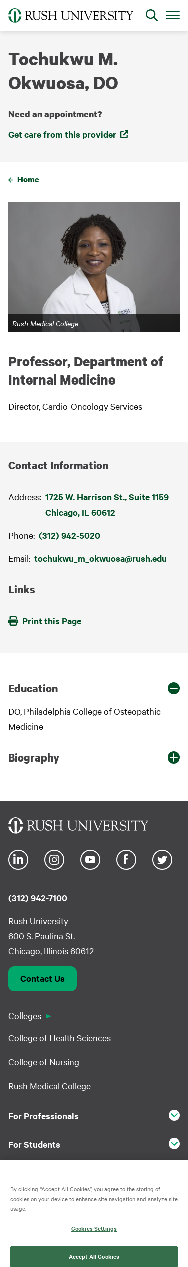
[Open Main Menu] (173, 14)
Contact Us (42, 978)
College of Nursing (43, 1061)
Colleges (24, 1015)
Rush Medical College (49, 1085)
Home (28, 179)
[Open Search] (152, 15)
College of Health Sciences (59, 1037)
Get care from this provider (62, 134)
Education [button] (33, 688)
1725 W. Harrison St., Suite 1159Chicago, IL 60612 (107, 504)
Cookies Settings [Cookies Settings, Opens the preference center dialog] (94, 1234)
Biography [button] (33, 757)
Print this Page (44, 621)
